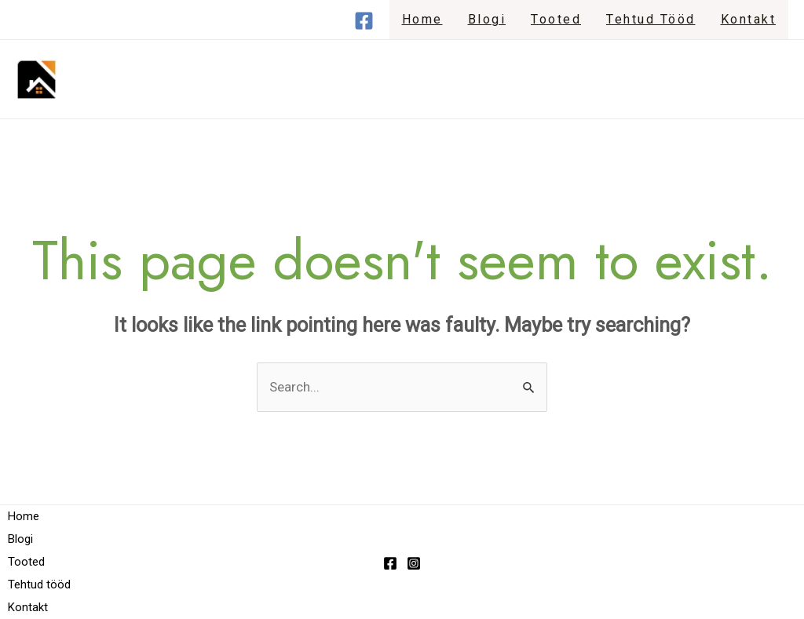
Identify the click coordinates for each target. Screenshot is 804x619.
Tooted (556, 19)
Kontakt (749, 19)
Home (422, 19)
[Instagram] (414, 563)
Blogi (487, 19)
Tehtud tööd (651, 19)
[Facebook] (364, 21)
